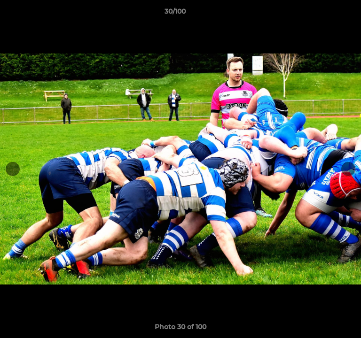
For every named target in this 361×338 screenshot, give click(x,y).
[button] (327, 13)
